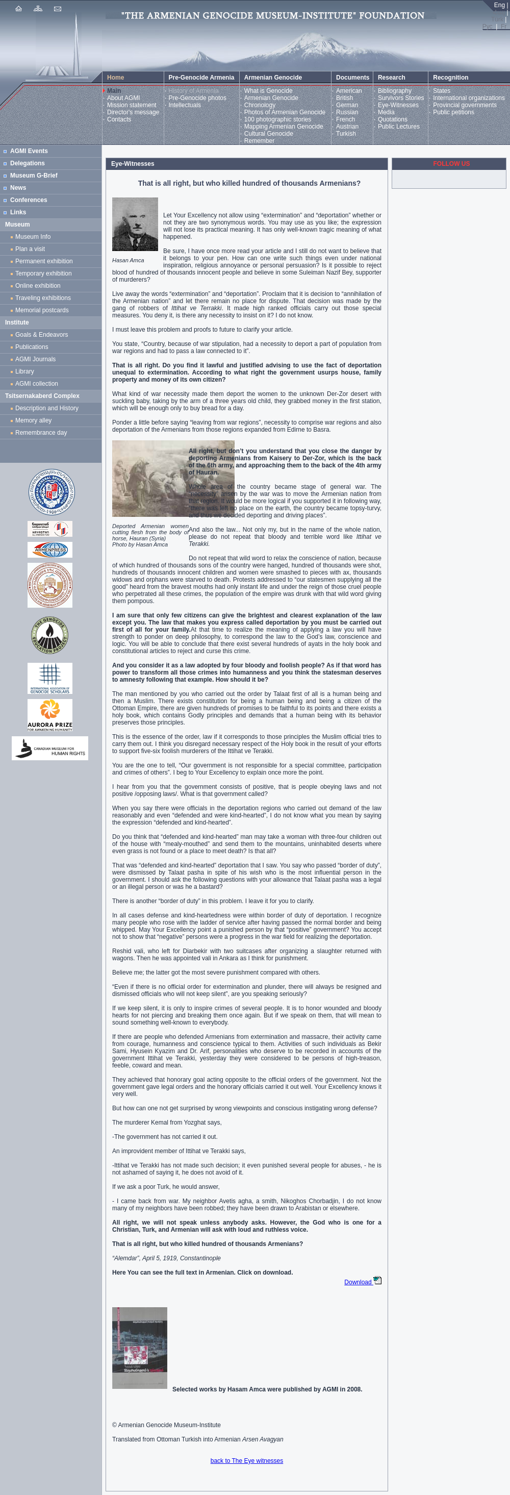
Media (386, 112)
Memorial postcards (43, 310)
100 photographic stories (277, 119)
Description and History (47, 408)
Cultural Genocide (268, 133)
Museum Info (32, 236)
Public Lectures (399, 126)
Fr (503, 26)
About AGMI (123, 98)
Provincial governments (465, 105)
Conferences (28, 200)
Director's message (133, 112)
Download (362, 1282)
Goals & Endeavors (41, 334)
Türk (497, 19)
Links (18, 212)
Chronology (259, 105)
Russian (347, 112)
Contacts (119, 119)
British (344, 98)
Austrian (347, 126)
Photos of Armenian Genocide (284, 112)
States (441, 90)
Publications (31, 347)
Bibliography (395, 90)
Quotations (392, 119)
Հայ (499, 12)
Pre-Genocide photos (197, 98)
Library (24, 371)
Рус (487, 26)
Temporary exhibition (43, 273)
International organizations (469, 98)
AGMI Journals (37, 359)
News (18, 187)
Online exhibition (39, 285)
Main (114, 90)
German (347, 105)
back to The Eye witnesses (247, 1460)
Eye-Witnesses (398, 105)
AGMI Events (29, 151)
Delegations (27, 163)
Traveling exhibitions (44, 298)
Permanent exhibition (44, 261)
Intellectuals (185, 105)
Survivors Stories (401, 98)
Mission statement (132, 105)
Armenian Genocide (271, 98)
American (349, 90)
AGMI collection (36, 383)
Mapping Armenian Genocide (283, 126)
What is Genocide (268, 90)
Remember (259, 140)
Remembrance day (41, 432)
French (345, 119)
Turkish (346, 133)
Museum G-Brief (34, 175)
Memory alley (33, 420)
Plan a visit (30, 249)
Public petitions (453, 112)
